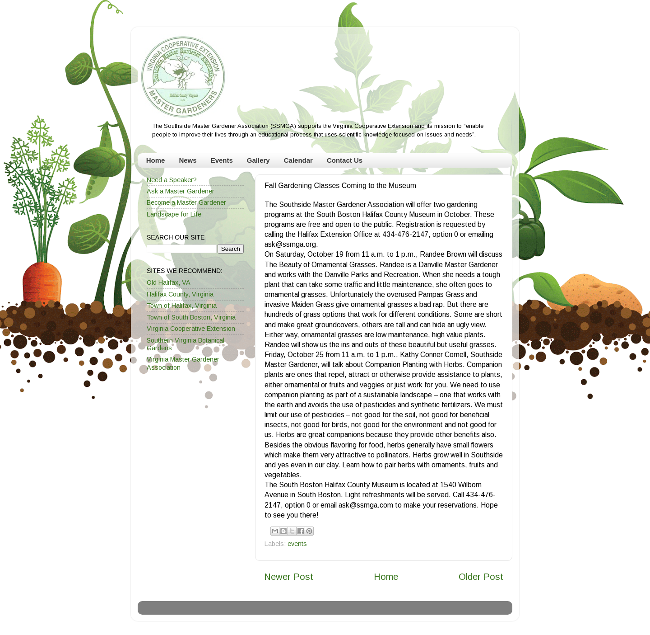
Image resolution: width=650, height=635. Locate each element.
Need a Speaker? (172, 179)
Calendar (298, 160)
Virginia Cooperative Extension (191, 328)
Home (155, 160)
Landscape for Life (174, 214)
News (187, 160)
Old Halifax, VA (168, 282)
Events (222, 160)
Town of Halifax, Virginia (182, 305)
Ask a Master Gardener (180, 191)
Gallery (258, 160)
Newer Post (288, 577)
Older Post (481, 577)
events (297, 543)
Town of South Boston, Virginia (191, 317)
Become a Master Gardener (186, 202)
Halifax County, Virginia (180, 294)
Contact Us (344, 160)
